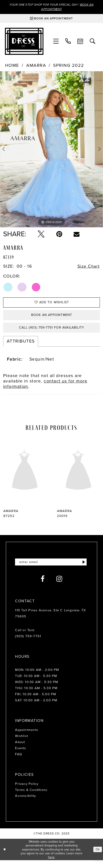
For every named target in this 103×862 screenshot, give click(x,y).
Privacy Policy (26, 785)
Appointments (26, 731)
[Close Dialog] (5, 851)
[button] (56, 41)
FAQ (18, 755)
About (20, 743)
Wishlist (21, 737)
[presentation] (25, 472)
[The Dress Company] (24, 41)
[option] (51, 149)
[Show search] (92, 41)
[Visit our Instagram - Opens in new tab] (59, 580)
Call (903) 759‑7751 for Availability (51, 329)
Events (20, 749)
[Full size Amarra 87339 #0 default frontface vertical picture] (51, 149)
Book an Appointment (51, 315)
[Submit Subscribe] (83, 564)
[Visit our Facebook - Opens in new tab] (43, 580)
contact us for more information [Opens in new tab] (45, 385)
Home (12, 66)
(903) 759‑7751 (28, 638)
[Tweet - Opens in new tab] (41, 234)
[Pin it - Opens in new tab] (59, 234)
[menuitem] (56, 41)
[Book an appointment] (52, 18)
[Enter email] (51, 564)
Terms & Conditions (31, 791)
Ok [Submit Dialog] (97, 851)
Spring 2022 (68, 66)
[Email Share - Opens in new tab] (76, 234)
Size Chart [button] (88, 267)
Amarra (36, 66)
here (51, 859)
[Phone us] (68, 41)
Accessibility (25, 797)
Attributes (21, 343)
